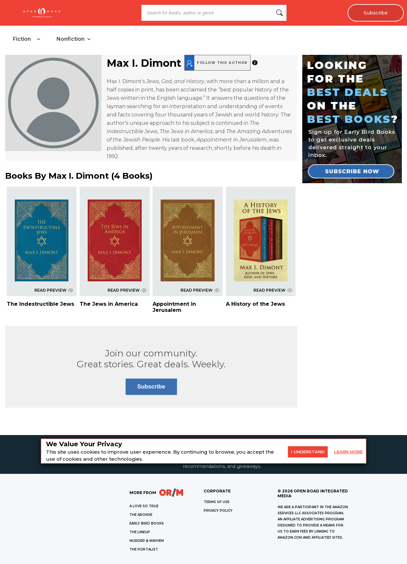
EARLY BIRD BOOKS (146, 523)
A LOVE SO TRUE (143, 506)
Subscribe (376, 13)
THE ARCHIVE (140, 515)
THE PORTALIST (143, 549)
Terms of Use (216, 502)
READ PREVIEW (53, 290)
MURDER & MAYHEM (146, 541)
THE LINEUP (139, 532)
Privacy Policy (218, 510)
